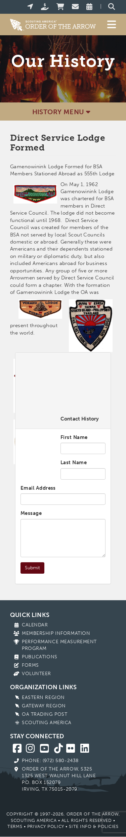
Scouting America (47, 722)
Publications (39, 657)
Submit (32, 568)
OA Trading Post (44, 714)
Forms (30, 665)
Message (31, 513)
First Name (74, 437)
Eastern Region (43, 697)
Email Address (38, 488)
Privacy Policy (45, 826)
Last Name (73, 462)
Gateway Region (44, 706)
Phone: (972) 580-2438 (50, 760)
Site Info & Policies (93, 826)
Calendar (35, 625)
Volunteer (36, 673)
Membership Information (56, 633)
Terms (14, 826)
